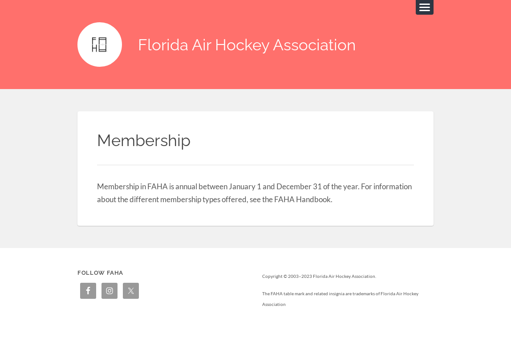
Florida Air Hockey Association (247, 45)
